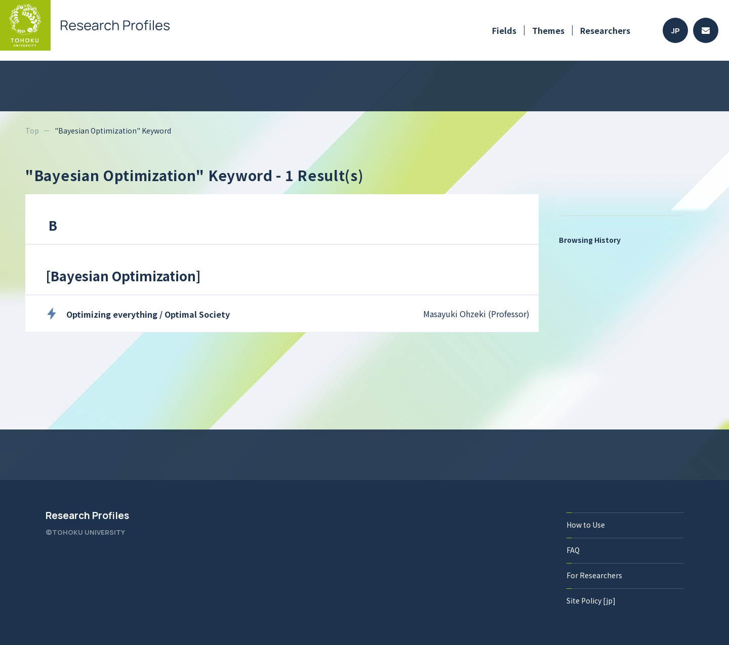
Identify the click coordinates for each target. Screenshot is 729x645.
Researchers (605, 30)
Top (32, 130)
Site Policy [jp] (591, 600)
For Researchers (594, 575)
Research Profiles (87, 515)
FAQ (573, 550)
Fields (504, 30)
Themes (548, 30)
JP (675, 30)
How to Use (585, 525)
